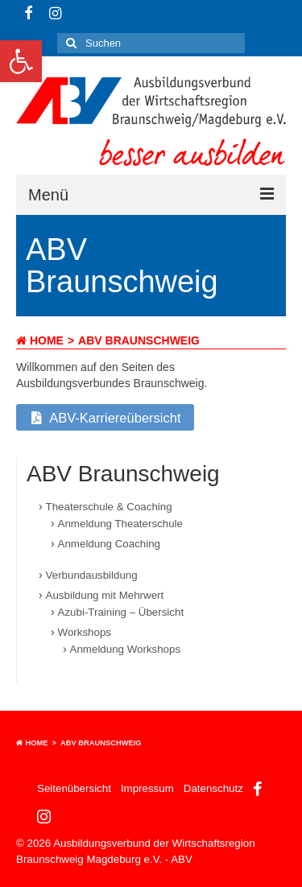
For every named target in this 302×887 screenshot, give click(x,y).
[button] (21, 61)
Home (40, 340)
